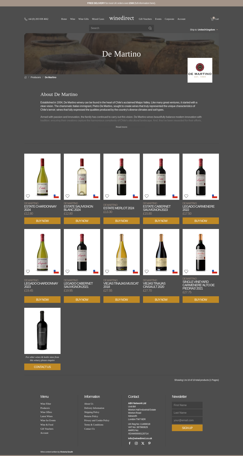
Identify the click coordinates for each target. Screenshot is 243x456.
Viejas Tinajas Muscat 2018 (121, 283)
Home (64, 19)
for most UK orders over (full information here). (121, 3)
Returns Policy (91, 416)
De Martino (50, 77)
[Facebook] (129, 443)
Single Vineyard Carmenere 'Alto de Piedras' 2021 (199, 283)
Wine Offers (46, 412)
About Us (88, 404)
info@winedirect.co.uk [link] (140, 438)
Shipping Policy (91, 412)
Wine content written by (56, 452)
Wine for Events (48, 420)
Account (181, 19)
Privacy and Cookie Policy (96, 420)
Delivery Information (94, 408)
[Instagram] (136, 443)
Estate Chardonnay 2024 (40, 206)
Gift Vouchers (145, 19)
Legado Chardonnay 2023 (41, 283)
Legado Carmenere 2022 (198, 206)
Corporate (169, 19)
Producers (36, 77)
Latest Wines (46, 416)
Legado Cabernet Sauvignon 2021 (78, 283)
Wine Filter (45, 404)
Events (158, 19)
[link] (215, 19)
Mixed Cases (98, 19)
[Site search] (121, 28)
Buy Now (42, 221)
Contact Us (42, 367)
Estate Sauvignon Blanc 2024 (78, 206)
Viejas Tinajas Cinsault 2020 (154, 283)
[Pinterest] (149, 443)
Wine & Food (46, 425)
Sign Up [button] (187, 428)
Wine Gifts (84, 19)
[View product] (42, 177)
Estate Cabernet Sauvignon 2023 (157, 206)
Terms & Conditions (93, 425)
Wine (72, 19)
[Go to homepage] (121, 18)
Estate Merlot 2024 (118, 207)
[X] (143, 443)
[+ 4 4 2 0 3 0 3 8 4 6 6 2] (36, 19)
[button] (28, 196)
